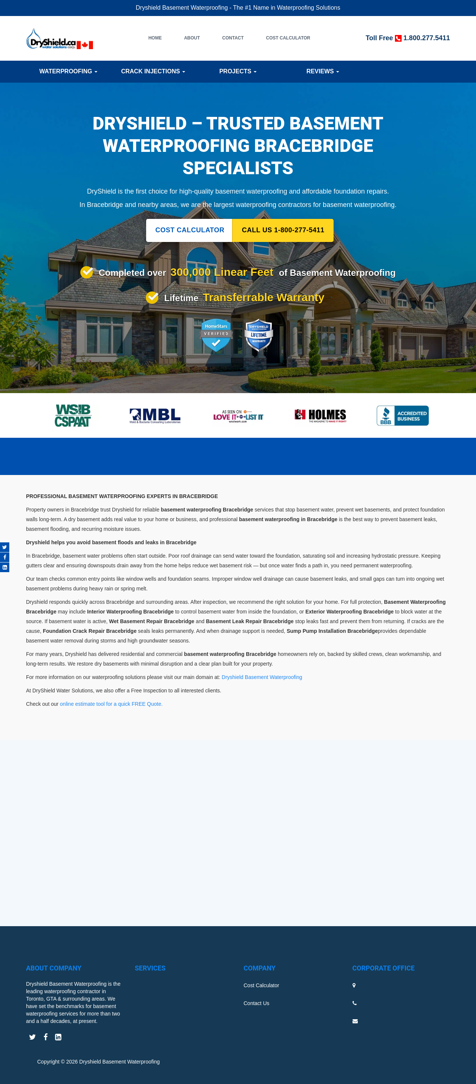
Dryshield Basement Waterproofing (262, 677)
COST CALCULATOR (190, 230)
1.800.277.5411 (426, 38)
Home (155, 38)
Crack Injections (153, 71)
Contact (233, 38)
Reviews (322, 71)
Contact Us (256, 1003)
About (192, 38)
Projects (238, 71)
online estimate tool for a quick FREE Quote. (112, 704)
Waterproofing (68, 71)
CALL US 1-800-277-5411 (283, 230)
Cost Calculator (288, 38)
